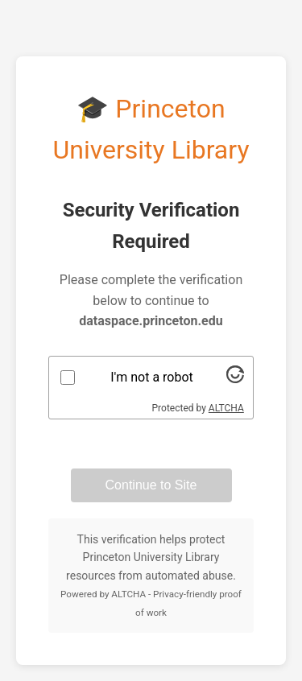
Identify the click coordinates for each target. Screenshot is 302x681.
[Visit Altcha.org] (235, 378)
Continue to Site (151, 485)
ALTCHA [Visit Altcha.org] (226, 408)
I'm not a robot (151, 377)
